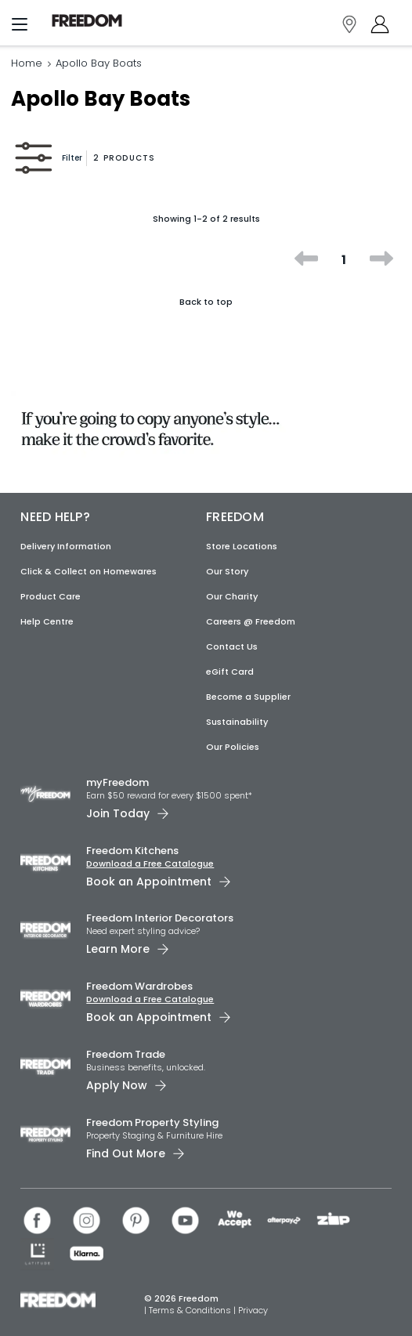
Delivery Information (65, 546)
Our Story (227, 571)
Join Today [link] (118, 813)
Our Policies (232, 746)
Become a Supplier (248, 696)
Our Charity (232, 596)
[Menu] (19, 27)
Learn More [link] (118, 949)
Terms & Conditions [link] (191, 1310)
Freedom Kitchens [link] (132, 850)
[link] (87, 20)
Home (26, 63)
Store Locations (241, 546)
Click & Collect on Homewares (88, 571)
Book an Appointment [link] (148, 881)
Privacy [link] (253, 1310)
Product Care (50, 596)
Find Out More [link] (125, 1153)
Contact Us (232, 646)
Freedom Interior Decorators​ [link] (159, 918)
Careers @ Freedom (250, 621)
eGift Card (230, 671)
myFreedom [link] (117, 782)
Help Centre (47, 621)
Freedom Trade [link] (125, 1054)
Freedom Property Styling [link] (152, 1122)
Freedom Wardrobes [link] (139, 986)
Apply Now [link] (116, 1085)
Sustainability (237, 721)
